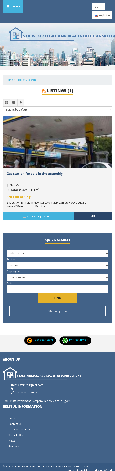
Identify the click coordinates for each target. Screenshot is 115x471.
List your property (19, 426)
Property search (26, 80)
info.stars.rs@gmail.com (28, 381)
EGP (99, 6)
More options (57, 310)
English (102, 15)
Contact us (14, 420)
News (11, 437)
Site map (13, 443)
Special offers (16, 432)
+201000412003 (40, 337)
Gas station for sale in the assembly (35, 173)
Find (57, 298)
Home (9, 80)
